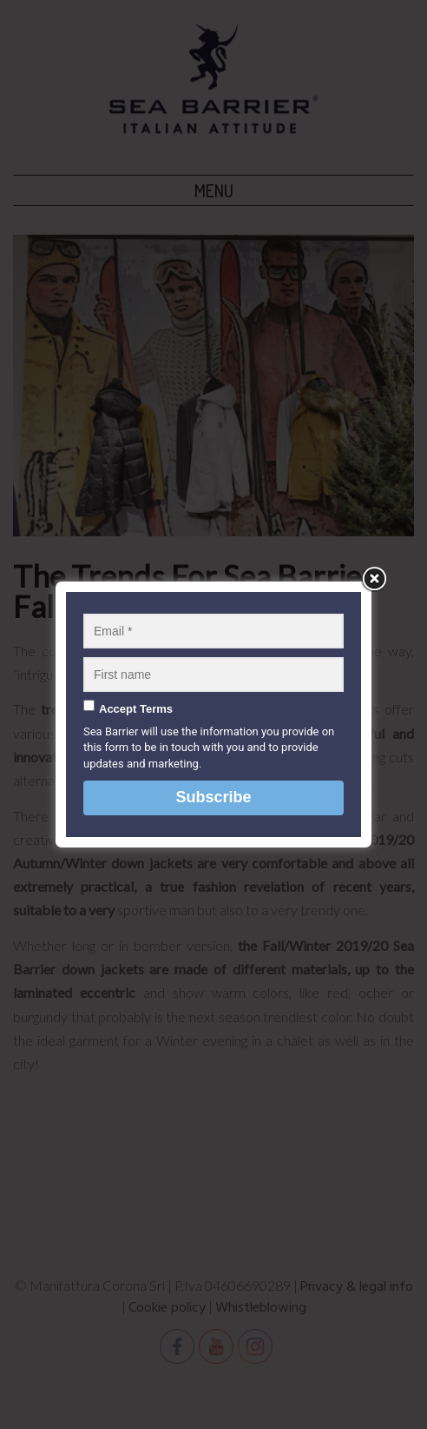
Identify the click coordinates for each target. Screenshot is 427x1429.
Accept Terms (136, 708)
